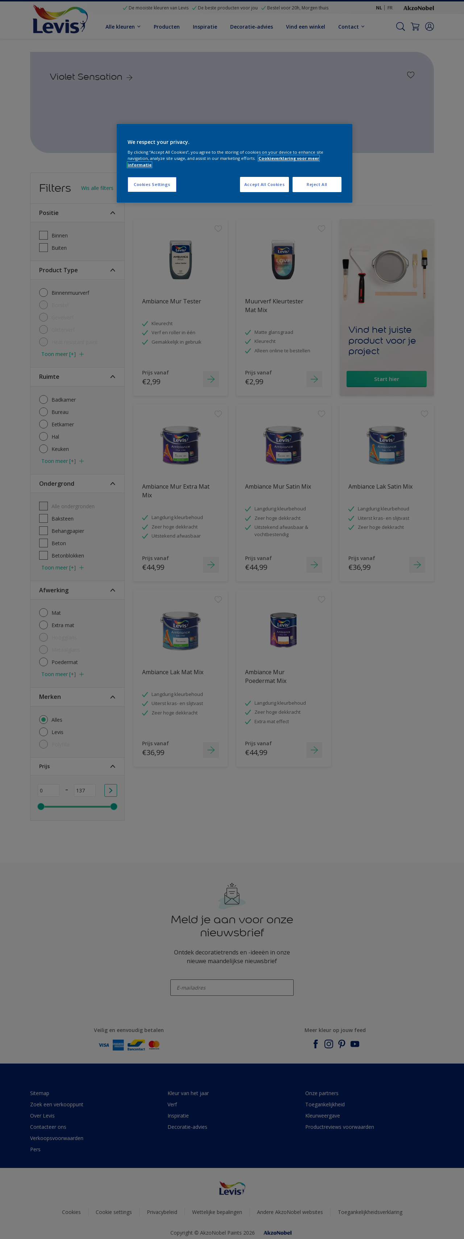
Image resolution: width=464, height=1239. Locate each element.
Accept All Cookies (264, 184)
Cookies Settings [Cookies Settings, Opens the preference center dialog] (152, 184)
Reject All (317, 184)
